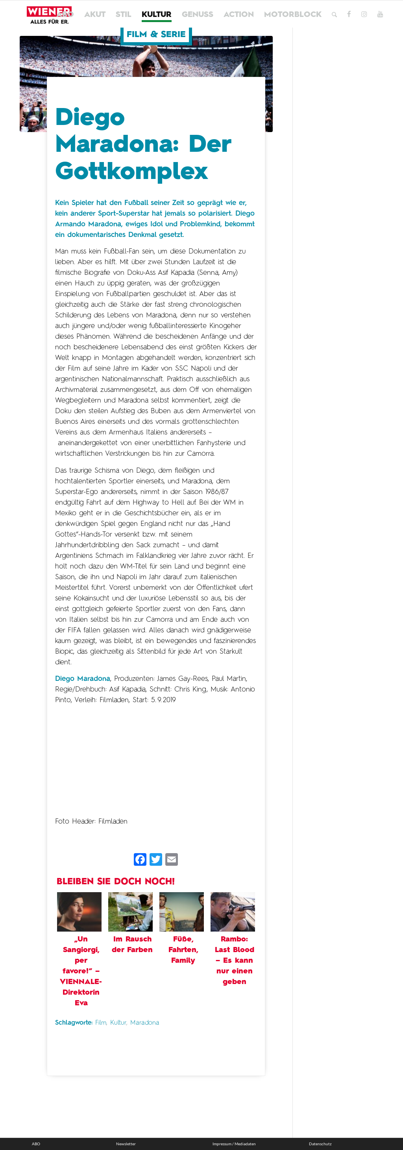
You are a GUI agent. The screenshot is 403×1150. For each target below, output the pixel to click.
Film (100, 1023)
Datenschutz (320, 1143)
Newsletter (126, 1143)
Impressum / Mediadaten (234, 1143)
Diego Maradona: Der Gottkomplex (142, 145)
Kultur (118, 1023)
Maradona (144, 1023)
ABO (36, 1143)
